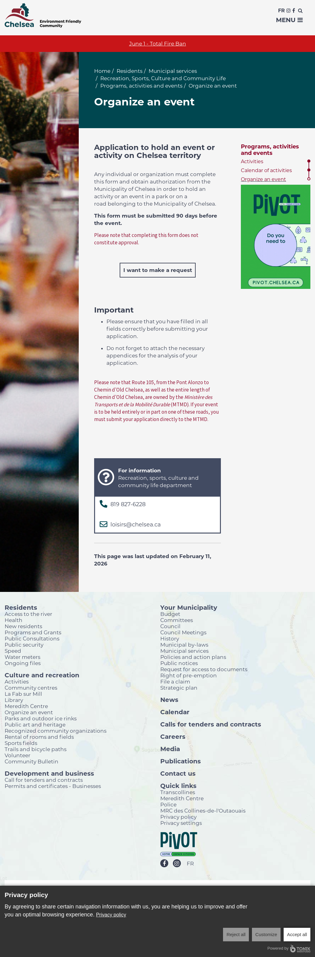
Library (14, 700)
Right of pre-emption (188, 675)
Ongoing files (23, 663)
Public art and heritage (35, 724)
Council (170, 626)
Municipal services (173, 71)
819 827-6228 (128, 504)
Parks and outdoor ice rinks (41, 718)
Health (13, 620)
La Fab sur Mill (23, 694)
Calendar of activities (266, 170)
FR (190, 863)
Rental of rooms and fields (39, 737)
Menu (289, 20)
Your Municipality (188, 607)
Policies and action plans (193, 657)
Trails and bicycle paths (35, 749)
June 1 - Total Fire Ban (157, 44)
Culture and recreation (42, 674)
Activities (252, 161)
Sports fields (21, 743)
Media (170, 748)
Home (102, 71)
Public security (24, 645)
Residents (129, 71)
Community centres (31, 688)
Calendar (174, 711)
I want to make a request (157, 270)
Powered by (288, 948)
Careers (172, 736)
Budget (170, 614)
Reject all (235, 934)
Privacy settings (181, 823)
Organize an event (263, 179)
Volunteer (17, 755)
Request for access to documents (203, 669)
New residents (23, 626)
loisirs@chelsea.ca (135, 524)
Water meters (22, 657)
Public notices (179, 663)
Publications (180, 761)
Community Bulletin (31, 761)
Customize (266, 934)
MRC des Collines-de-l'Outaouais (202, 810)
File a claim (175, 681)
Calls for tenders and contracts (210, 724)
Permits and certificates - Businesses (53, 786)
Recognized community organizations (55, 731)
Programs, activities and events (141, 86)
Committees (176, 620)
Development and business (49, 773)
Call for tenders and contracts (44, 780)
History (169, 638)
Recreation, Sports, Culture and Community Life (163, 78)
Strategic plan (178, 688)
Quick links (178, 785)
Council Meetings (183, 632)
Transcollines (177, 792)
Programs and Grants (33, 632)
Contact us (178, 773)
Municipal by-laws (184, 645)
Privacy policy (178, 817)
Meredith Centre (26, 706)
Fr (281, 11)
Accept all (297, 934)
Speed (13, 651)
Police (168, 804)
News (169, 699)
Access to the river (28, 614)
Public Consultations (32, 638)
